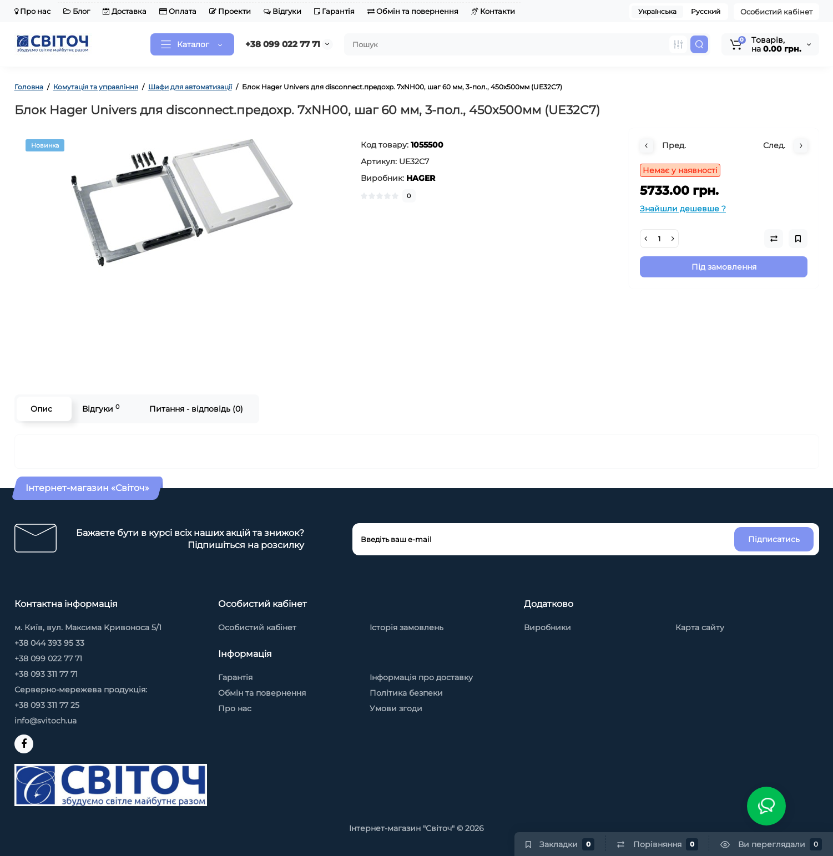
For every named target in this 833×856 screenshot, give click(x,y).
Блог (76, 11)
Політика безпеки (406, 693)
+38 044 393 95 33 (49, 643)
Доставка (125, 11)
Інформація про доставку (421, 677)
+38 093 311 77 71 (46, 674)
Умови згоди (396, 708)
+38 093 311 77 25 (46, 705)
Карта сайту (699, 627)
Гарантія (334, 11)
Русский (705, 11)
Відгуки (282, 11)
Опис (41, 409)
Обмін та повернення (412, 11)
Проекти (230, 11)
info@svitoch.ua (45, 721)
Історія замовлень (406, 627)
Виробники (547, 627)
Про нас (32, 11)
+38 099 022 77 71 (282, 44)
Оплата (177, 11)
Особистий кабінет (776, 11)
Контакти (493, 11)
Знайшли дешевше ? (683, 209)
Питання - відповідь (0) (196, 409)
